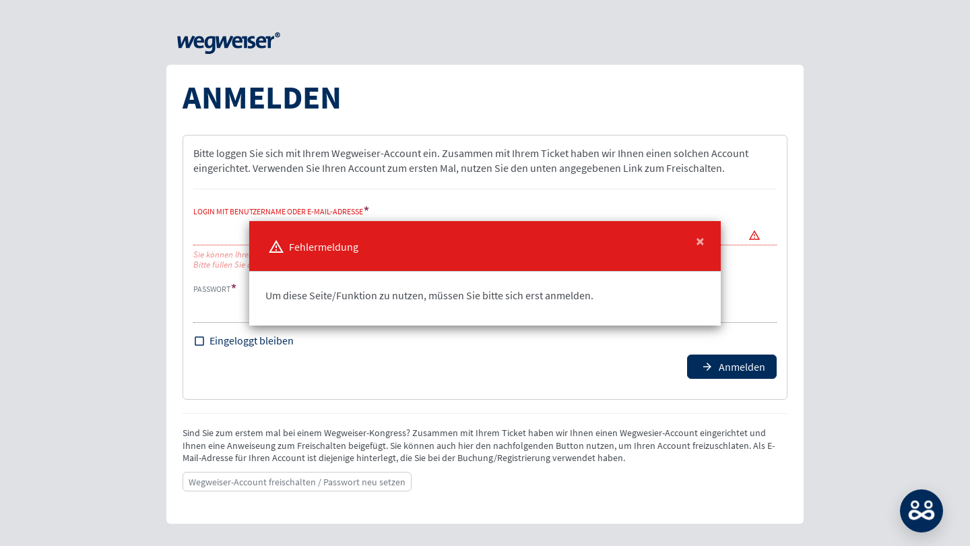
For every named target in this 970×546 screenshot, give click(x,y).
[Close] (700, 241)
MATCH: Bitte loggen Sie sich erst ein (921, 511)
